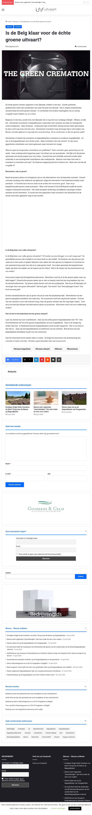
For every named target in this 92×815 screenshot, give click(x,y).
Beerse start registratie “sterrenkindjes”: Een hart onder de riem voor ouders (46, 409)
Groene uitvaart (43, 349)
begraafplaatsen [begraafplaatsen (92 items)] (64, 729)
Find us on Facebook (39, 763)
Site (49, 474)
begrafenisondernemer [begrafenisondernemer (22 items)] (14, 733)
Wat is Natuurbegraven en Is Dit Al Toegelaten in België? (27, 663)
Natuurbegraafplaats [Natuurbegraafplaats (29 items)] (13, 737)
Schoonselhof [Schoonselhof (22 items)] (46, 737)
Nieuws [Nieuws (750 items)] (25, 737)
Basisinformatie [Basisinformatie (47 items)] (38, 729)
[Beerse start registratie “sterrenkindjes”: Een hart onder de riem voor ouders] (46, 398)
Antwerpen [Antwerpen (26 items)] (21, 729)
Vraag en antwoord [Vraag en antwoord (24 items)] (69, 737)
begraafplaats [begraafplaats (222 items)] (51, 729)
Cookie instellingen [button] (58, 808)
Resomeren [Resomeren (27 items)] (35, 737)
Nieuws (15, 21)
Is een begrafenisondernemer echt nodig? (28, 709)
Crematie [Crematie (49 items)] (27, 733)
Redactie (12, 371)
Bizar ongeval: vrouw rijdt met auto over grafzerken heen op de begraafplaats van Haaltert (39, 667)
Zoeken (8, 573)
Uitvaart (17, 27)
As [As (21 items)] (29, 729)
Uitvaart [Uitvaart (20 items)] (56, 737)
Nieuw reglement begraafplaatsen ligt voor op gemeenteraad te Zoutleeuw (34, 671)
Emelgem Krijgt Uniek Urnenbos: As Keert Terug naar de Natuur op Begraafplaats (18, 409)
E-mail (8, 474)
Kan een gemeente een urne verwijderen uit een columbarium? (35, 694)
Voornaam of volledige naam (26, 538)
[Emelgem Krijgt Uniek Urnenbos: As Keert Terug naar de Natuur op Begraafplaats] (18, 398)
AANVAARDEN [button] (75, 808)
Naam (8, 464)
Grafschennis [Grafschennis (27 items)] (70, 733)
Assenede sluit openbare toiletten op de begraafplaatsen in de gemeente (33, 659)
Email (18, 546)
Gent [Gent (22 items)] (60, 733)
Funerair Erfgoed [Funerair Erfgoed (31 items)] (51, 733)
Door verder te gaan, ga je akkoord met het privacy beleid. (40, 554)
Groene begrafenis (23, 349)
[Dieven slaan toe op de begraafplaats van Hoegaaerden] (74, 398)
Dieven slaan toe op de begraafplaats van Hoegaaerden (27, 643)
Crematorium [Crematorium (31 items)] (38, 733)
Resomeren (73, 349)
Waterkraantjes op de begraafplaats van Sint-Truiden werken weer (30, 675)
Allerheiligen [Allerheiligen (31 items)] (11, 729)
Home (9, 21)
